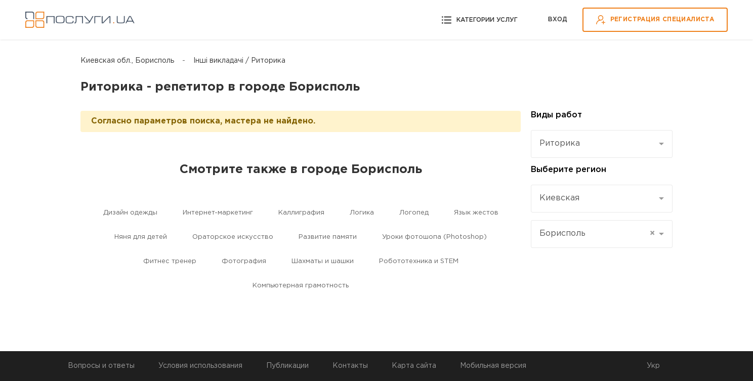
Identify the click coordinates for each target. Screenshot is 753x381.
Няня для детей (140, 237)
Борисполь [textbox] (597, 234)
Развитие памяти (328, 237)
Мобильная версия (493, 366)
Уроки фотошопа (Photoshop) (434, 237)
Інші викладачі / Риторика (239, 61)
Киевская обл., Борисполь (127, 61)
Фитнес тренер (169, 261)
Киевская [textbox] (559, 198)
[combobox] (602, 144)
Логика (362, 213)
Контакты (350, 366)
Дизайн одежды (130, 213)
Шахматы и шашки (322, 261)
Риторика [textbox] (559, 143)
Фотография (244, 261)
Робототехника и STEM (418, 261)
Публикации (287, 366)
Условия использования (200, 366)
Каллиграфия (301, 213)
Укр (653, 366)
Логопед (414, 213)
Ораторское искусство (232, 237)
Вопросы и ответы (101, 366)
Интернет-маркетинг (218, 213)
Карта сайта (414, 366)
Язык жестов (476, 213)
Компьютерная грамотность (301, 285)
